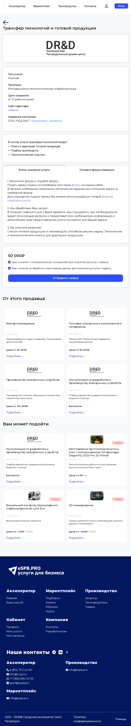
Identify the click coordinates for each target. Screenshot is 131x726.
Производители (96, 602)
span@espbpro (17, 683)
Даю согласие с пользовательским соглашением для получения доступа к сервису (60, 262)
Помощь (121, 719)
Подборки (53, 598)
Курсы (50, 611)
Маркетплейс (41, 6)
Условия (96, 170)
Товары (90, 606)
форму (76, 185)
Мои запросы (15, 635)
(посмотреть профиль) (46, 120)
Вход (121, 6)
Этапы (34, 170)
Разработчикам (56, 631)
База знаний (14, 602)
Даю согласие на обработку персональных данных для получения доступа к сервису (61, 268)
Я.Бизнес (52, 606)
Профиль (12, 627)
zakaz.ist (13, 110)
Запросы (91, 598)
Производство (67, 6)
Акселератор (17, 6)
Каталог (51, 602)
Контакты (90, 6)
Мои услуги (14, 631)
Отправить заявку (65, 278)
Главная (11, 598)
